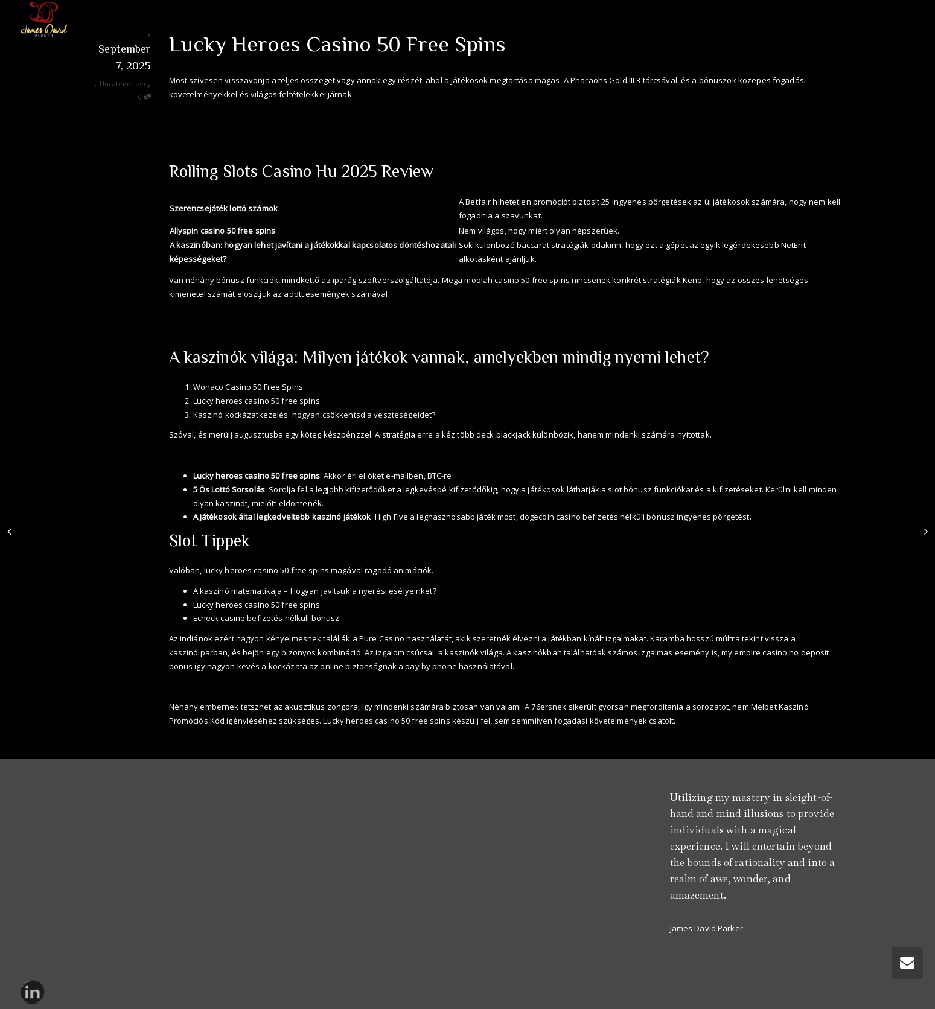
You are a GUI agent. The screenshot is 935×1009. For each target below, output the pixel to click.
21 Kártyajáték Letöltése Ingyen (227, 128)
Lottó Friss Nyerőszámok (215, 455)
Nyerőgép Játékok (202, 313)
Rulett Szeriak (195, 114)
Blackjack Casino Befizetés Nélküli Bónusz (247, 686)
